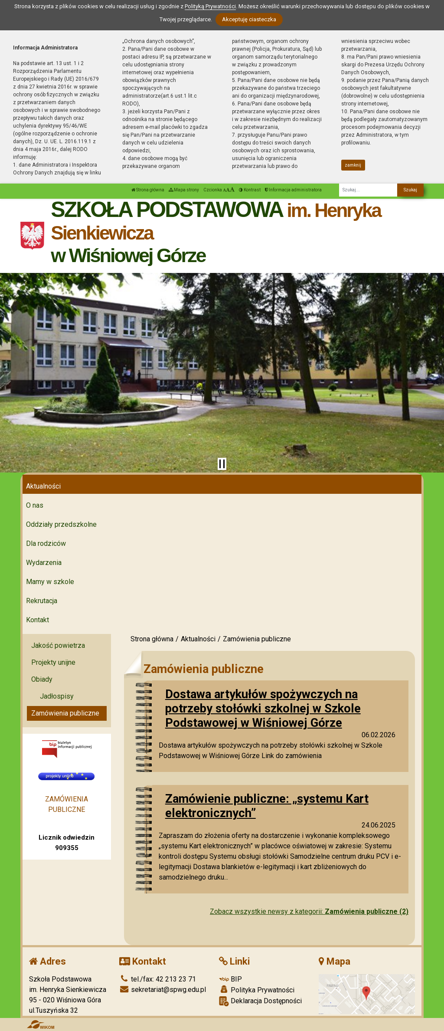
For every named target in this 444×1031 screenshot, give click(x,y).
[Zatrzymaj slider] (222, 464)
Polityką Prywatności (210, 6)
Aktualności (43, 486)
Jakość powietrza (58, 645)
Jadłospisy (57, 696)
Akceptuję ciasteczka (249, 19)
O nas (34, 505)
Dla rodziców (46, 543)
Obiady (41, 679)
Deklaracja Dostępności (260, 1001)
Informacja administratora (293, 189)
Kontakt (37, 620)
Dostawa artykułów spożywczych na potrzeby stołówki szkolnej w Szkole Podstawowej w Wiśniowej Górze (263, 708)
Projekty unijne (53, 662)
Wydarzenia (44, 562)
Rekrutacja (41, 601)
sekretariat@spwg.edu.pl (162, 989)
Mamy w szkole (50, 582)
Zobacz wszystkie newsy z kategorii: (309, 911)
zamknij (353, 165)
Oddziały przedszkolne (61, 524)
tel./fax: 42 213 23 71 (157, 979)
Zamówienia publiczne (65, 713)
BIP (230, 979)
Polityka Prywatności (256, 989)
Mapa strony (184, 189)
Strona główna (147, 189)
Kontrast (250, 189)
